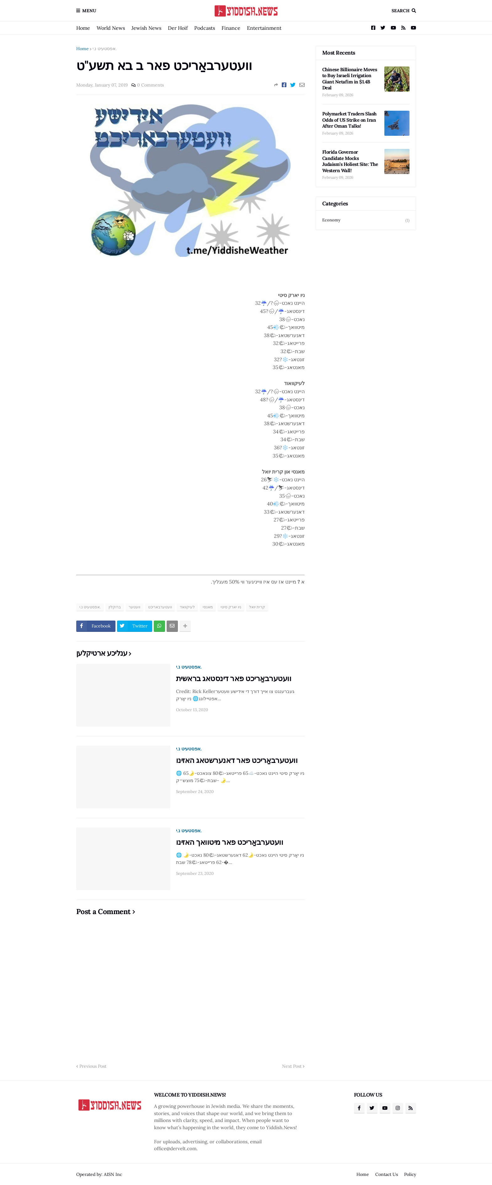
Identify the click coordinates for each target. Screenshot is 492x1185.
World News (111, 28)
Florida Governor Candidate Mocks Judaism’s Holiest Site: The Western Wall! (350, 161)
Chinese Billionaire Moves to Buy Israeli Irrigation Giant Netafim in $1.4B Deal (349, 78)
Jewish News (146, 28)
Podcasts (204, 28)
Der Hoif (178, 28)
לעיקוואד (187, 607)
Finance (231, 28)
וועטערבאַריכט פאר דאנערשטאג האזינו (237, 760)
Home (83, 28)
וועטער (134, 607)
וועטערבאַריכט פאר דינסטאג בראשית (233, 678)
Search (400, 10)
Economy (365, 220)
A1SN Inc (113, 1174)
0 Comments (150, 85)
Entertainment (264, 28)
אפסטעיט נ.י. (104, 48)
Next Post (292, 1066)
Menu (89, 10)
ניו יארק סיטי (231, 607)
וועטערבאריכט (160, 607)
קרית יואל (257, 607)
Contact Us (386, 1174)
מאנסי (208, 607)
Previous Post (92, 1066)
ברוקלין (115, 607)
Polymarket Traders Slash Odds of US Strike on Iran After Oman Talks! (349, 120)
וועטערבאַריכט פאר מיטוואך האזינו (229, 842)
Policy (410, 1174)
